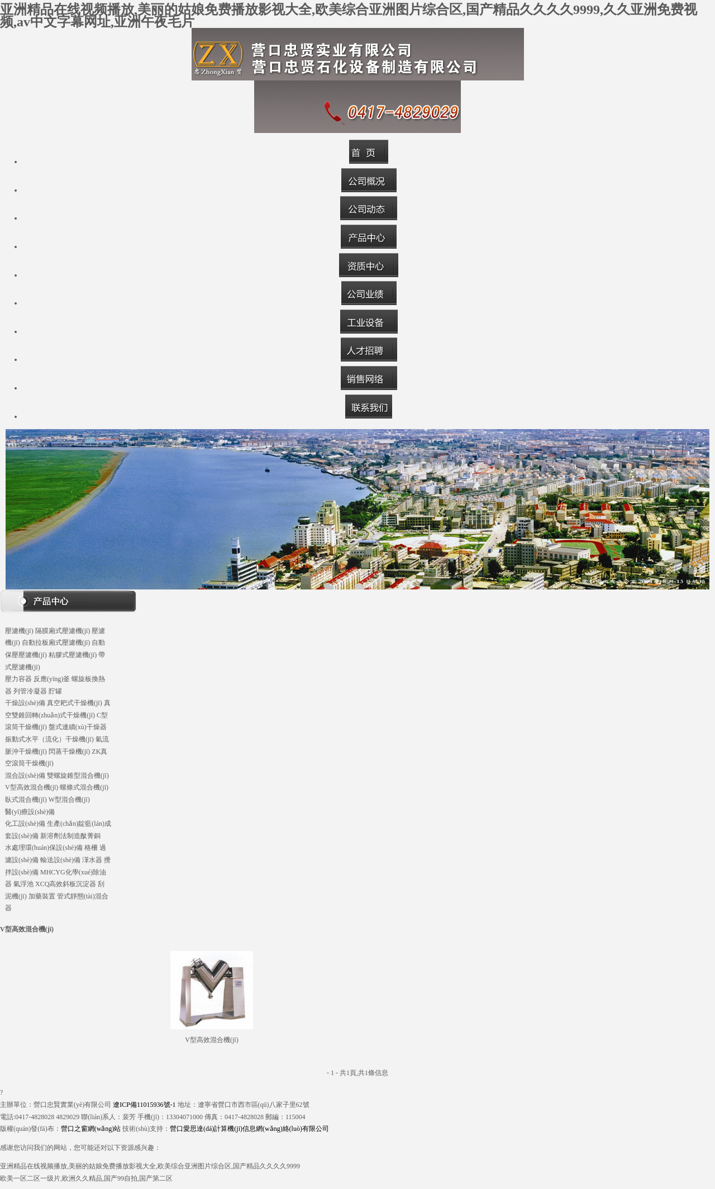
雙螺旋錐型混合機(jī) (78, 775)
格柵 (91, 848)
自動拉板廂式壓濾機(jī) (56, 642)
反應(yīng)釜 (52, 679)
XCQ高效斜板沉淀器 (65, 884)
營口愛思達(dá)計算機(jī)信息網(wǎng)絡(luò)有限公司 (249, 1129)
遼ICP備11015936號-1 (144, 1105)
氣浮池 (23, 884)
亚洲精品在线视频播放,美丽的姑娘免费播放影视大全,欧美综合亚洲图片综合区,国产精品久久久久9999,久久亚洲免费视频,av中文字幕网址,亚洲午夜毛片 (348, 15)
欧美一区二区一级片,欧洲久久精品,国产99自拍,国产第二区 (86, 1178)
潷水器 (92, 860)
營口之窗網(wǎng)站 (91, 1129)
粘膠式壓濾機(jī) (73, 655)
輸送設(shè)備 (60, 860)
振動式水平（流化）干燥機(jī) (49, 739)
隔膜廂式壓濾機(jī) (62, 631)
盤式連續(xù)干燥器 (78, 727)
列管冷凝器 (30, 691)
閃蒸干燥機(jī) (69, 751)
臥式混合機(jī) (26, 799)
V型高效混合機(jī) (31, 787)
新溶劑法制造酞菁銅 (70, 836)
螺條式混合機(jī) (84, 787)
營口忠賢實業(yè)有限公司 (72, 1105)
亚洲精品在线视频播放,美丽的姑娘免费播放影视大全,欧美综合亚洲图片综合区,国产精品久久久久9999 (150, 1166)
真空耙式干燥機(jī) (74, 703)
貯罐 (55, 691)
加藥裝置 (41, 896)
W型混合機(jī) (69, 799)
